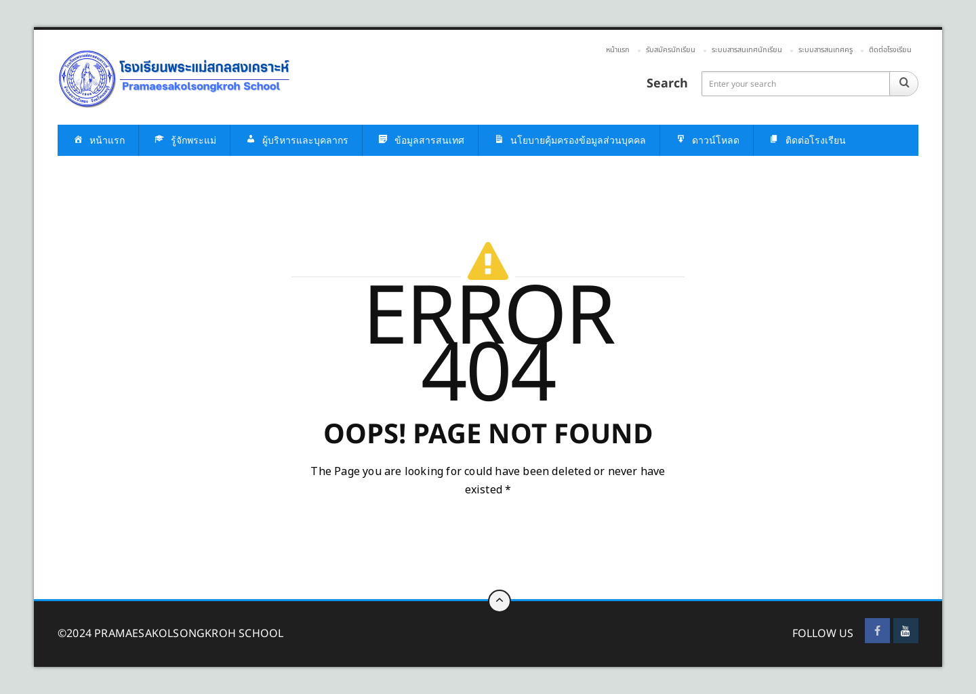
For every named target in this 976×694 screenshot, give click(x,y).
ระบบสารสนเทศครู (825, 50)
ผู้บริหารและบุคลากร (296, 141)
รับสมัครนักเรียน (670, 50)
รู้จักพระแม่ (184, 141)
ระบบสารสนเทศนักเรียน (747, 50)
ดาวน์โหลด (706, 141)
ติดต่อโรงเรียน (890, 50)
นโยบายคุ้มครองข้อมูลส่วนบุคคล (569, 141)
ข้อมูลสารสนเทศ (420, 141)
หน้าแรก (618, 50)
